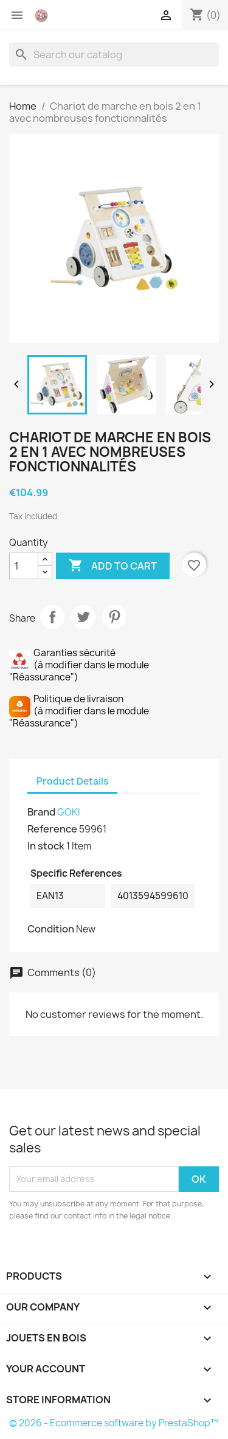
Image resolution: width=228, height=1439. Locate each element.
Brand (41, 812)
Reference (52, 829)
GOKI (68, 812)
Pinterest (114, 617)
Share (52, 617)
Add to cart (113, 566)
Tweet (83, 617)
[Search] (114, 54)
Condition (50, 929)
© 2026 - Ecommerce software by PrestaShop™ (114, 1423)
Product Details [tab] (72, 781)
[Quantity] (23, 566)
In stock (45, 846)
